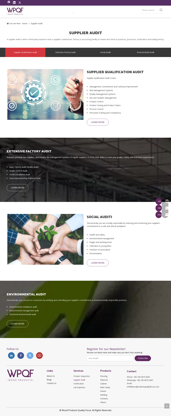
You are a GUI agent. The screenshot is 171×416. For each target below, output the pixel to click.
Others (103, 402)
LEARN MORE (97, 122)
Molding (103, 395)
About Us (51, 376)
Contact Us (51, 383)
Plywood (104, 380)
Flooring (103, 376)
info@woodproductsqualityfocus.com (143, 386)
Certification (78, 383)
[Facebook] (9, 3)
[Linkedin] (14, 3)
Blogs (49, 379)
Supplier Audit (79, 380)
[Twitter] (20, 3)
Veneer (103, 391)
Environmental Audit (145, 52)
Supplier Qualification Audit (25, 52)
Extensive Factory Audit (65, 52)
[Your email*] (110, 358)
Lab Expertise (79, 387)
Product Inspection (81, 376)
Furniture (104, 398)
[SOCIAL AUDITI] (45, 239)
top (166, 406)
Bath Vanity (105, 387)
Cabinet (103, 383)
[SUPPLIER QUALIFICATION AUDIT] (45, 94)
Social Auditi (105, 52)
